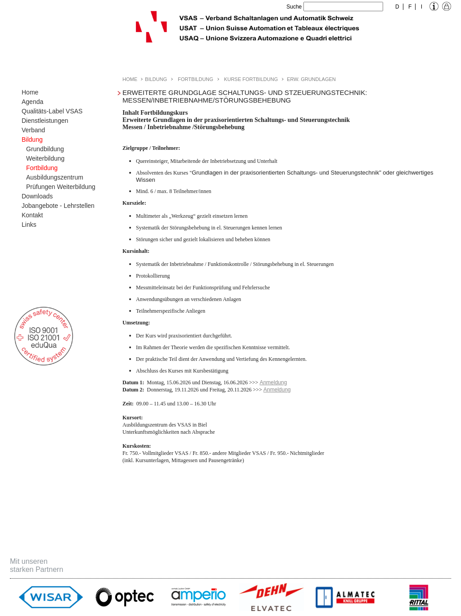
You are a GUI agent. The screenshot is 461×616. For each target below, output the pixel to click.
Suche (294, 7)
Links (29, 224)
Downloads (37, 196)
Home (30, 92)
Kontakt (32, 215)
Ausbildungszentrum (54, 177)
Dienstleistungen (45, 120)
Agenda (32, 101)
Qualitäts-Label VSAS (52, 111)
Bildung (32, 139)
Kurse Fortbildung (251, 79)
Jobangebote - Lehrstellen (58, 205)
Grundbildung (45, 149)
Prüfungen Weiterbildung (60, 186)
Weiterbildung (45, 158)
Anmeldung (273, 382)
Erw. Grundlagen (311, 79)
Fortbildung (42, 167)
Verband (33, 130)
